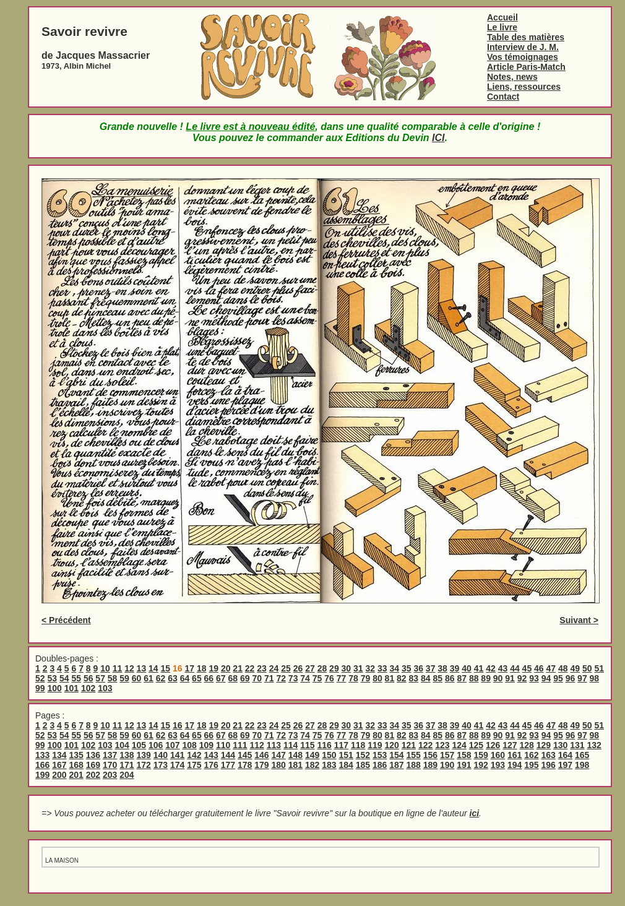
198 (582, 765)
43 (503, 668)
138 (126, 755)
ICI (438, 137)
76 (329, 678)
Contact (503, 96)
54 (64, 678)
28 (322, 668)
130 (560, 745)
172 (144, 765)
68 (233, 678)
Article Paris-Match (526, 67)
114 (290, 745)
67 (221, 678)
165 (582, 755)
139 (144, 755)
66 (209, 678)
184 (346, 765)
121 (409, 745)
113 (274, 745)
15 (166, 668)
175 (194, 765)
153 (380, 755)
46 (539, 668)
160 (498, 755)
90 (498, 678)
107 (172, 745)
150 (329, 755)
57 (100, 678)
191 (464, 765)
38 (442, 668)
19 (213, 668)
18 (202, 668)
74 (305, 678)
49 (575, 668)
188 (414, 765)
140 (160, 755)
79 (366, 678)
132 (594, 745)
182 (312, 765)
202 (93, 775)
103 (105, 688)
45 (527, 668)
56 (88, 678)
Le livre (502, 27)
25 (286, 668)
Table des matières (525, 37)
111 (240, 745)
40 (467, 668)
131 (577, 745)
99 (40, 688)
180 (279, 765)
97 (582, 678)
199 (42, 775)
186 (380, 765)
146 (261, 755)
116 (324, 745)
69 (245, 678)
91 (510, 678)
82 (402, 678)
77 (342, 678)
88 (474, 678)
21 (238, 668)
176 (211, 765)
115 (307, 745)
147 (279, 755)
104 (121, 745)
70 (257, 678)
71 (269, 678)
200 (59, 775)
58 (113, 678)
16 (178, 725)
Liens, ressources (524, 87)
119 (375, 745)
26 (298, 668)
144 (228, 755)
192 (481, 765)
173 (160, 765)
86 (450, 678)
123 (442, 745)
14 (153, 668)
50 (587, 668)
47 (551, 668)
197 (565, 765)
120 (391, 745)
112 (256, 745)
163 (548, 755)
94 (546, 678)
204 (126, 775)
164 (565, 755)
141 (177, 755)
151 (346, 755)
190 (447, 765)
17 (189, 668)
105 (139, 745)
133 (42, 755)
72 (281, 678)
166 (42, 765)
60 (137, 678)
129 (544, 745)
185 (363, 765)
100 (54, 688)
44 (515, 668)
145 (245, 755)
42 (491, 668)
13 (142, 668)
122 (425, 745)
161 (514, 755)
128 (526, 745)
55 (76, 678)
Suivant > (578, 620)
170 (110, 765)
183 (329, 765)
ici (475, 813)
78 (353, 678)
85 (437, 678)
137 (110, 755)
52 (40, 678)
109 (206, 745)
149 (312, 755)
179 (261, 765)
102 (88, 688)
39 (455, 668)
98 (595, 678)
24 (274, 668)
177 (228, 765)
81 (390, 678)
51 (599, 668)
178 (245, 765)
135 (76, 755)
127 (509, 745)
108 (189, 745)
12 (129, 668)
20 (226, 668)
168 (76, 765)
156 (430, 755)
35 (407, 668)
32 (371, 668)
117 (341, 745)
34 (394, 668)
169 (93, 765)
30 (346, 668)
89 (486, 678)
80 (377, 678)
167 (59, 765)
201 (76, 775)
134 (59, 755)
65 (197, 678)
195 (531, 765)
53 (52, 678)
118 (358, 745)
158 (464, 755)
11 (118, 668)
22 (250, 668)
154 (396, 755)
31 (358, 668)
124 (459, 745)
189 (430, 765)
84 (426, 678)
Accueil (502, 17)
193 (498, 765)
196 (548, 765)
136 (93, 755)
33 (382, 668)
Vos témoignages (522, 57)
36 (418, 668)
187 (396, 765)
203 (110, 775)
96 (570, 678)
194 (514, 765)
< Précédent (66, 620)
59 (124, 678)
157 (447, 755)
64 (185, 678)
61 (148, 678)
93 (534, 678)
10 (105, 668)
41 (479, 668)
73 (293, 678)
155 (414, 755)
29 (334, 668)
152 (363, 755)
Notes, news (512, 77)
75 (317, 678)
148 (295, 755)
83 (414, 678)
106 (156, 745)
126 (493, 745)
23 (262, 668)
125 (476, 745)
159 (481, 755)
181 (295, 765)
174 (177, 765)
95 (558, 678)
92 (522, 678)
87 (462, 678)
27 (310, 668)
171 (126, 765)
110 (223, 745)
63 (173, 678)
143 (211, 755)
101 (71, 688)
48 (563, 668)
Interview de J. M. (523, 47)
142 (194, 755)
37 (431, 668)
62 (161, 678)
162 (531, 755)
